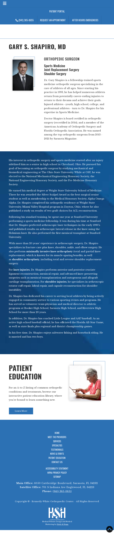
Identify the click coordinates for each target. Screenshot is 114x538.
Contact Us (57, 462)
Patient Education (25, 372)
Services (57, 441)
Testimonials (57, 449)
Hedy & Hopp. (63, 524)
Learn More (21, 411)
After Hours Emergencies (85, 20)
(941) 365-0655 (25, 20)
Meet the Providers (57, 437)
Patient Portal (57, 11)
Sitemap (57, 476)
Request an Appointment (53, 20)
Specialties (57, 445)
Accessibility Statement (57, 468)
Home (57, 433)
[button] (109, 529)
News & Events (57, 453)
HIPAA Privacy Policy (57, 472)
